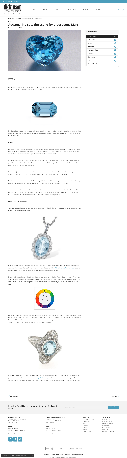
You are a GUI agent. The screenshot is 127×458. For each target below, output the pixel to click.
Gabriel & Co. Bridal (88, 419)
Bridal (34, 9)
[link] (10, 1)
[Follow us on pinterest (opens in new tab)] (10, 439)
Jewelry (45, 9)
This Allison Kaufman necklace (64, 268)
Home (9, 18)
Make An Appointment (108, 423)
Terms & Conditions (65, 454)
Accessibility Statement (77, 454)
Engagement (86, 421)
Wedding (102, 47)
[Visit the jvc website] (70, 449)
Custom (57, 9)
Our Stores (98, 9)
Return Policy (47, 454)
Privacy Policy (105, 429)
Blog (13, 18)
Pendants (85, 427)
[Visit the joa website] (47, 449)
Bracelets (85, 429)
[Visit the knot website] (79, 449)
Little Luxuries (71, 9)
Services (85, 9)
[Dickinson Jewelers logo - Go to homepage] (13, 9)
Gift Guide (102, 40)
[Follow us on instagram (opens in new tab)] (20, 439)
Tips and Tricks (102, 50)
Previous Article (14, 396)
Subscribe (113, 407)
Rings (102, 43)
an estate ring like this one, (39, 378)
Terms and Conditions (108, 431)
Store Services (106, 425)
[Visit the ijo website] (62, 449)
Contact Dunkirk (106, 419)
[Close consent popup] (32, 455)
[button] (112, 9)
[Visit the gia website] (54, 449)
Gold (102, 60)
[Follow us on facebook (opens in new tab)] (15, 439)
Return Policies (106, 427)
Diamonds (102, 57)
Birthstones (18, 18)
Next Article (114, 396)
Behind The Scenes (94, 64)
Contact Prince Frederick (108, 421)
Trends (102, 54)
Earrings (85, 425)
